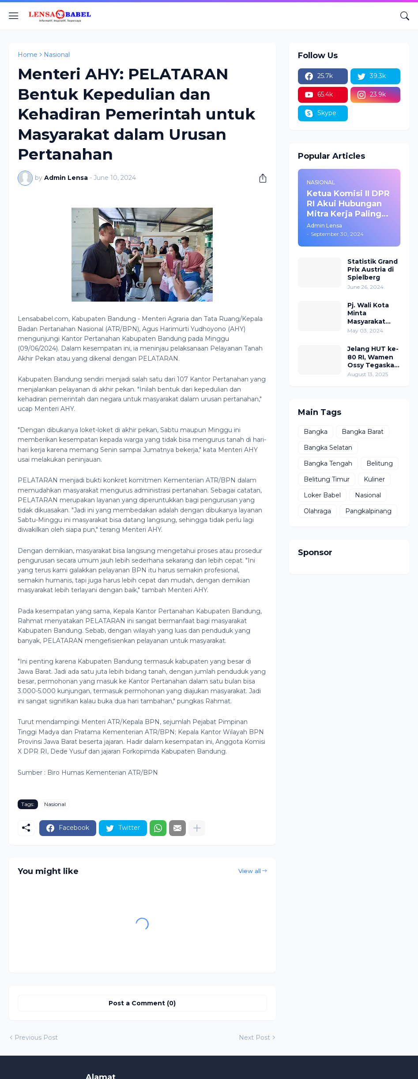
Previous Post (36, 1038)
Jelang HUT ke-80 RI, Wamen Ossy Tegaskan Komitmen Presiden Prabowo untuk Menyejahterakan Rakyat (373, 357)
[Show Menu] (13, 15)
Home (28, 55)
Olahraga (317, 511)
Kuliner (374, 479)
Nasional (57, 55)
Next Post (254, 1038)
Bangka (316, 432)
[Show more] (196, 828)
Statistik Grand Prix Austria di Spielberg (372, 269)
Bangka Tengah (328, 463)
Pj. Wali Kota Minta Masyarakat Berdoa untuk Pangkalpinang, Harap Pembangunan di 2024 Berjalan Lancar (373, 313)
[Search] (405, 15)
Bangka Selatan (328, 448)
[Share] (259, 178)
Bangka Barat (363, 432)
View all (249, 870)
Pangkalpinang (368, 511)
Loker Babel (322, 495)
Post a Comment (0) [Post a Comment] (142, 1003)
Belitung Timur (327, 479)
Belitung (379, 463)
